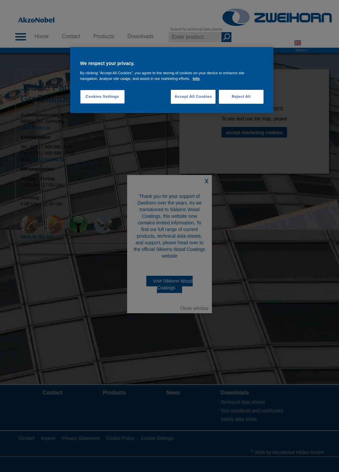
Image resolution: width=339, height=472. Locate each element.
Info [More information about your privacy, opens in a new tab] (196, 79)
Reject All (241, 96)
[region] (171, 80)
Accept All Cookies (193, 96)
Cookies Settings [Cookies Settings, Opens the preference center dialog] (102, 96)
